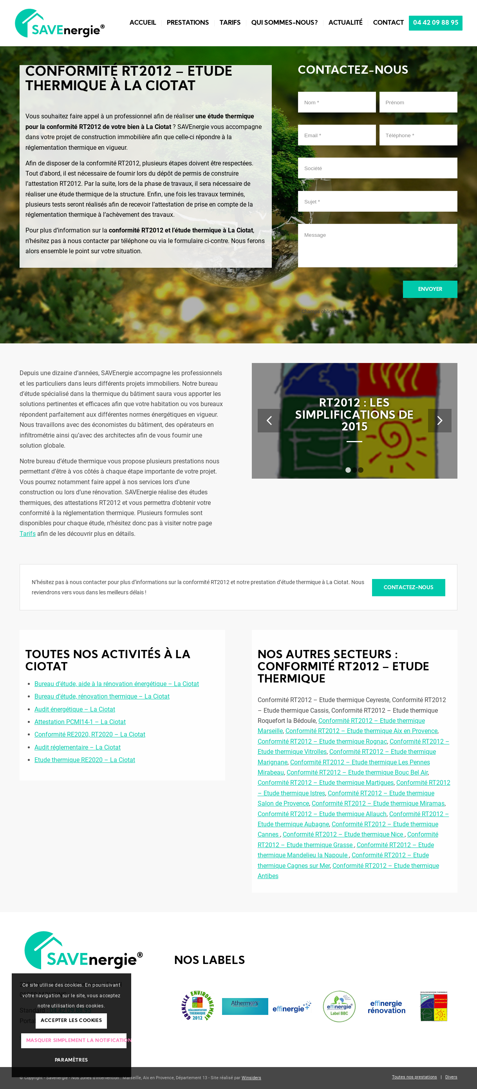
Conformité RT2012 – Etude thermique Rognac (322, 741)
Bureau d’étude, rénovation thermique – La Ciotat (102, 696)
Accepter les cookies (71, 1020)
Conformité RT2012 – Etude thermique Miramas (378, 803)
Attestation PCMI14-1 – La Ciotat (80, 722)
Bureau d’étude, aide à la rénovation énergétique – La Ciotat (116, 684)
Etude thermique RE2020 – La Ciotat (84, 760)
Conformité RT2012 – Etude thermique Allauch (322, 814)
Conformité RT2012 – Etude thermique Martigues (326, 782)
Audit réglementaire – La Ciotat (77, 747)
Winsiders (251, 1077)
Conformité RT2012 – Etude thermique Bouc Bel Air (357, 772)
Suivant (440, 420)
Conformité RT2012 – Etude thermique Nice (344, 834)
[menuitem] (143, 23)
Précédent (269, 420)
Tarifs (28, 533)
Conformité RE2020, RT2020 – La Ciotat (89, 734)
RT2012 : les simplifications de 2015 (354, 416)
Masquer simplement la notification (76, 1040)
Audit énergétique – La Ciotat (74, 709)
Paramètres (71, 1060)
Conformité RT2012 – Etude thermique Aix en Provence (361, 731)
